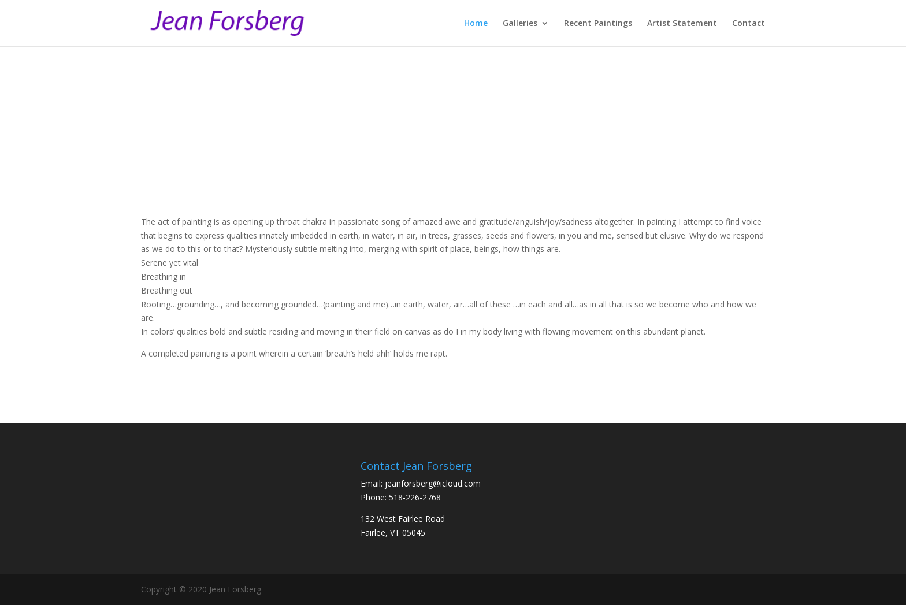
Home (476, 23)
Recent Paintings (598, 23)
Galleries (520, 23)
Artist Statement (682, 23)
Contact (748, 23)
